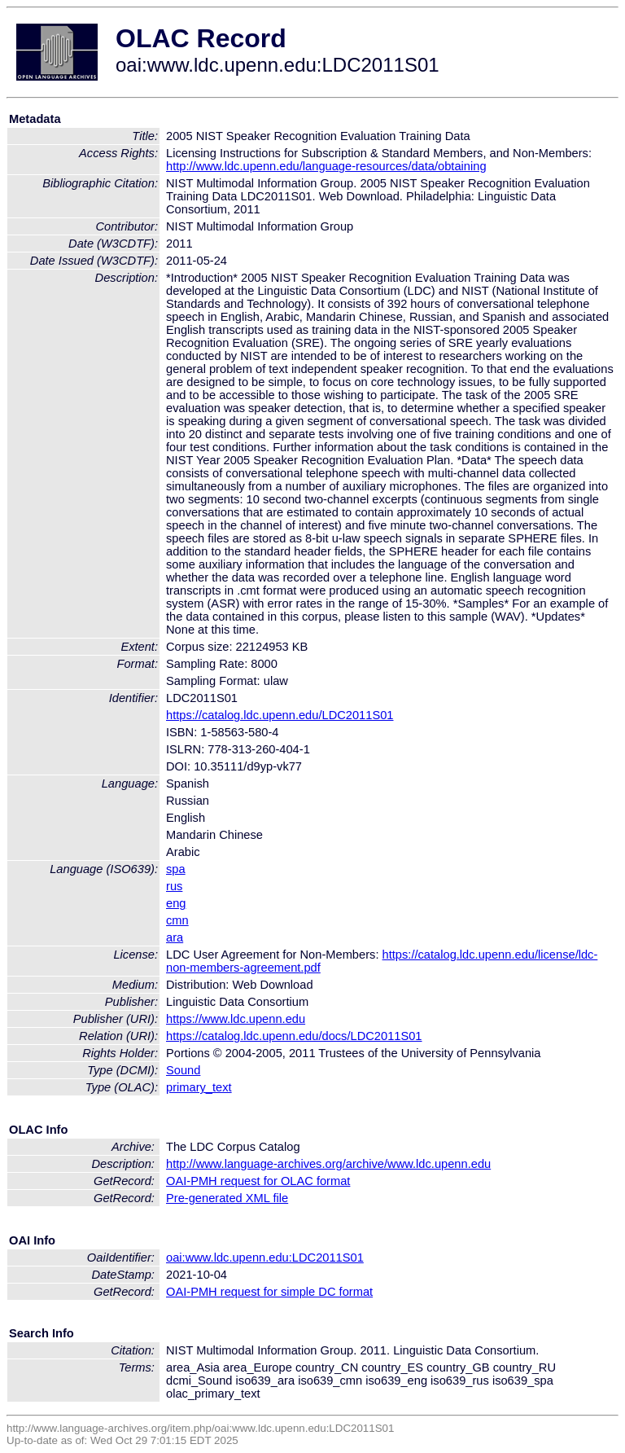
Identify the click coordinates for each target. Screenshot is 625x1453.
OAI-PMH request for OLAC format (258, 1180)
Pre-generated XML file (227, 1198)
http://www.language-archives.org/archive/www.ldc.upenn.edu (328, 1163)
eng (176, 903)
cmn (177, 920)
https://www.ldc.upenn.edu (235, 1018)
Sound (183, 1070)
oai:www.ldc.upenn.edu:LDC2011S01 (265, 1257)
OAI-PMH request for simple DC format (269, 1291)
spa (176, 869)
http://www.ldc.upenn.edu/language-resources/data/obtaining (326, 166)
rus (174, 886)
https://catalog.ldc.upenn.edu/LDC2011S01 (280, 715)
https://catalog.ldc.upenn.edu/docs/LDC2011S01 (294, 1036)
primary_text (199, 1087)
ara (174, 937)
